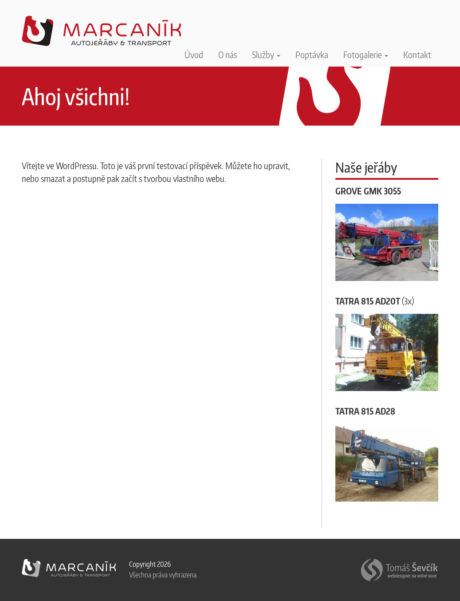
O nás (227, 54)
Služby (266, 54)
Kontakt (417, 54)
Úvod (194, 54)
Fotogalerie (365, 54)
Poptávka (311, 54)
